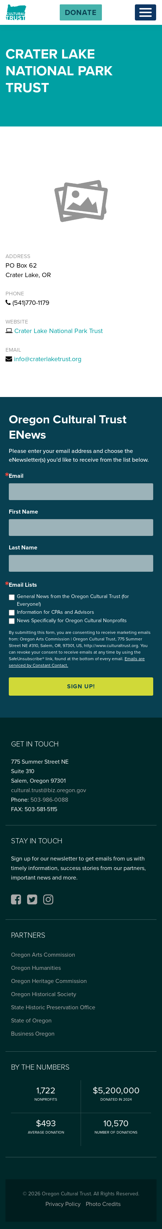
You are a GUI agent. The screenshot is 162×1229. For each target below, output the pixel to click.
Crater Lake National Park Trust (58, 331)
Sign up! (81, 686)
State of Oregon (31, 1020)
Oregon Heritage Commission (49, 981)
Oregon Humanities (36, 968)
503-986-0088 (49, 799)
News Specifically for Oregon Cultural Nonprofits (72, 620)
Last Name (23, 548)
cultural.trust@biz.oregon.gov (48, 790)
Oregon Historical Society (43, 994)
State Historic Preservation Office (53, 1007)
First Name (23, 512)
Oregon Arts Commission (43, 954)
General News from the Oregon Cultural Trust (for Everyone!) (73, 600)
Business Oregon (33, 1033)
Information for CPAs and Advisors (55, 612)
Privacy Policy (63, 1204)
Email (16, 476)
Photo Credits (103, 1204)
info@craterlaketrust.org (47, 359)
